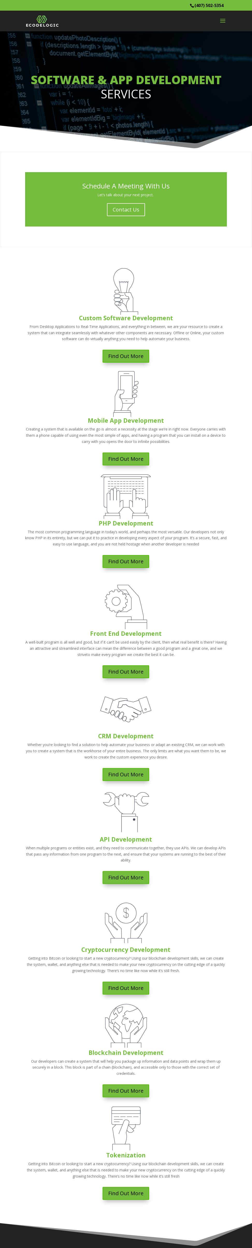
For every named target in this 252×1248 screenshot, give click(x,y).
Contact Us (126, 209)
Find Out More (125, 356)
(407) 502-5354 (209, 5)
